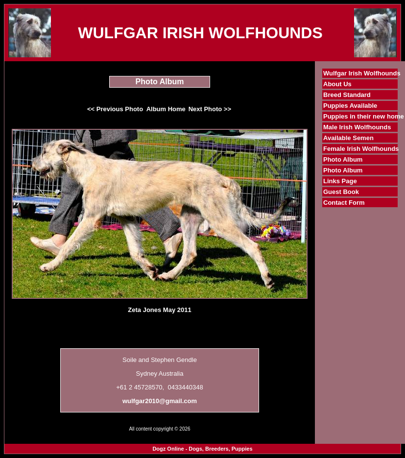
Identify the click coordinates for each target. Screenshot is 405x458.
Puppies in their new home (363, 116)
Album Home (166, 109)
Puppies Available (350, 105)
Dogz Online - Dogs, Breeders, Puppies (202, 449)
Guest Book (341, 191)
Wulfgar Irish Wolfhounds (362, 73)
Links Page (340, 181)
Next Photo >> (210, 109)
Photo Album (342, 159)
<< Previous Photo (115, 109)
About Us (337, 84)
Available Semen (348, 138)
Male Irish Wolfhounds (357, 127)
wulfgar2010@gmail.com (159, 401)
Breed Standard (347, 94)
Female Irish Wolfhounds (361, 148)
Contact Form (344, 202)
